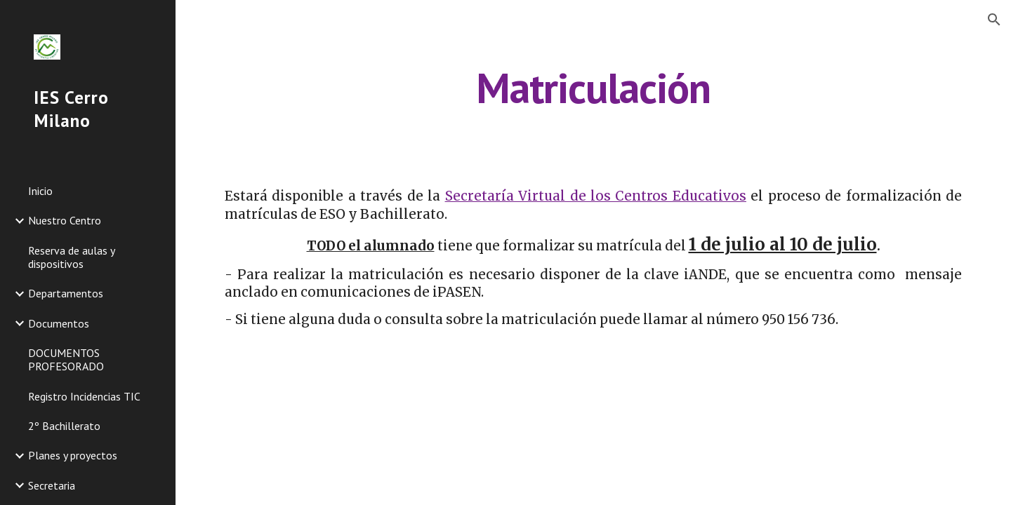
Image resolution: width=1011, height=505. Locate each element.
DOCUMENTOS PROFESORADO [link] (66, 359)
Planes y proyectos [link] (72, 455)
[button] (994, 19)
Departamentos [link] (65, 293)
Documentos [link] (58, 323)
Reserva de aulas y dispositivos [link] (71, 257)
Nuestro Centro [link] (64, 220)
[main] (593, 87)
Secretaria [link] (51, 485)
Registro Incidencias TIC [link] (84, 396)
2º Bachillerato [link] (64, 426)
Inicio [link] (40, 191)
